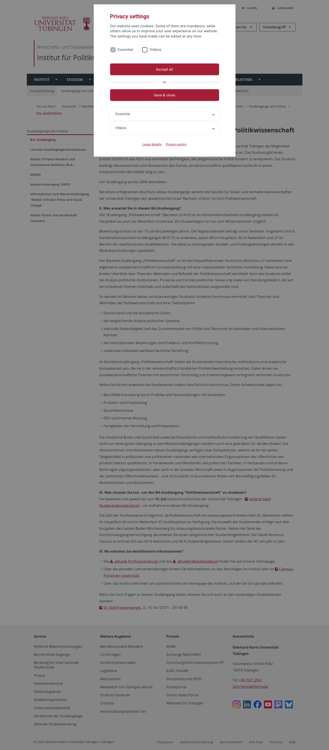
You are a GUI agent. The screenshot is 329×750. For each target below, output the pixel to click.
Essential (125, 49)
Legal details (152, 144)
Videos (155, 49)
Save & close (164, 95)
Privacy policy (176, 144)
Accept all (164, 69)
